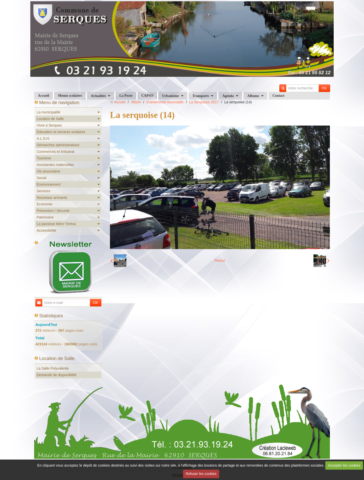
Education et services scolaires (61, 132)
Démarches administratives (58, 145)
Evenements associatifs (165, 102)
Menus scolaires (70, 96)
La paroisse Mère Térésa (56, 224)
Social (41, 178)
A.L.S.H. (43, 138)
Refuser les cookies (201, 474)
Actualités (98, 96)
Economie (44, 204)
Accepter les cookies (344, 465)
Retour (220, 260)
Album (136, 102)
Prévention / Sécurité (53, 211)
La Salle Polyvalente (53, 368)
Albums (253, 96)
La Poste (125, 96)
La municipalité (48, 112)
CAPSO (147, 96)
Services (43, 191)
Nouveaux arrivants (52, 198)
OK (324, 88)
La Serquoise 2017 (204, 102)
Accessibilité (46, 230)
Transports (200, 96)
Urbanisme (170, 96)
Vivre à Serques (49, 125)
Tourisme (44, 158)
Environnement (48, 184)
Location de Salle (50, 119)
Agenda (228, 96)
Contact (278, 96)
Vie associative (48, 171)
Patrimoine (45, 217)
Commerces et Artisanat (55, 152)
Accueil (43, 96)
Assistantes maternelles (55, 165)
